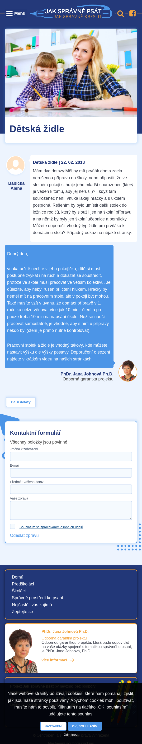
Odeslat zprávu (24, 535)
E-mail (14, 465)
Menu (19, 13)
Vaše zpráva (19, 498)
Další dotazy (21, 402)
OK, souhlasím (84, 726)
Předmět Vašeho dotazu (27, 482)
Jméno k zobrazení (24, 449)
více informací (54, 660)
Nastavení (53, 726)
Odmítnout (71, 734)
